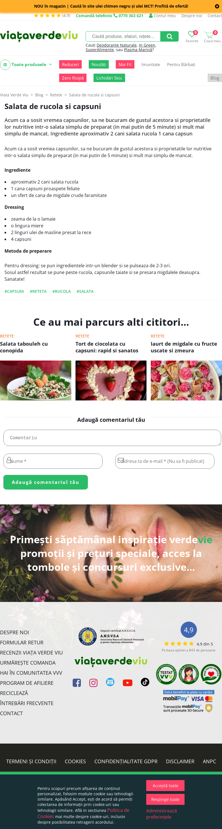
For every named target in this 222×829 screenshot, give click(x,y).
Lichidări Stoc (109, 78)
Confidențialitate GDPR (125, 763)
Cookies (75, 763)
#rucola (61, 291)
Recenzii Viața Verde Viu (31, 654)
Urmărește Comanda (28, 665)
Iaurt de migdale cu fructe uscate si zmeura (184, 347)
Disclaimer (180, 763)
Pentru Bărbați (181, 64)
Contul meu (162, 15)
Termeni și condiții (31, 763)
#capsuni (14, 291)
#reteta (38, 291)
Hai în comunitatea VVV (31, 675)
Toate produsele (26, 65)
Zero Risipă (73, 78)
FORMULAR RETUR (21, 644)
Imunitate (150, 64)
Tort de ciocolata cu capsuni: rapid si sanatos (107, 347)
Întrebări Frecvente (27, 705)
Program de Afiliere (27, 685)
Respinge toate (165, 799)
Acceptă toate (165, 785)
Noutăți (99, 64)
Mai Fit (125, 64)
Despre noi (191, 15)
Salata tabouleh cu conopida (24, 347)
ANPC (209, 763)
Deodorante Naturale (117, 45)
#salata (85, 291)
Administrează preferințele (161, 814)
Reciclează (14, 695)
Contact (215, 15)
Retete (7, 336)
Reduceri (70, 64)
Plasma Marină (138, 49)
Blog (214, 78)
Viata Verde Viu (14, 95)
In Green (147, 45)
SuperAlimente (100, 49)
